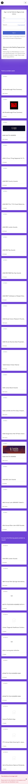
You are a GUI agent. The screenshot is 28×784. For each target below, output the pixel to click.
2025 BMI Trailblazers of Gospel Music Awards (14, 296)
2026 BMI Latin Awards (9, 479)
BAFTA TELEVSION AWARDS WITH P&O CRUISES (14, 604)
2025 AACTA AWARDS (9, 135)
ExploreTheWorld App (8, 719)
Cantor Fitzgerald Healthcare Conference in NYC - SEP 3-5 (14, 627)
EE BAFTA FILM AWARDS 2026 (11, 696)
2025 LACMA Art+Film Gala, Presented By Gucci (14, 410)
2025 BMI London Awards (9, 227)
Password (5, 24)
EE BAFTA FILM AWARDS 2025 (11, 673)
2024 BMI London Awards (9, 558)
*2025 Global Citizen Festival (10, 365)
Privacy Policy (16, 36)
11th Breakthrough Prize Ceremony (12, 89)
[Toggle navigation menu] (25, 2)
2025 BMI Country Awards (10, 181)
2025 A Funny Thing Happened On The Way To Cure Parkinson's (14, 158)
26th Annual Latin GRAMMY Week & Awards (14, 502)
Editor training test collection (10, 650)
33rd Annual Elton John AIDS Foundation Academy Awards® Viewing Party (14, 525)
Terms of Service (18, 38)
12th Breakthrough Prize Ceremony (12, 112)
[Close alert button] (26, 779)
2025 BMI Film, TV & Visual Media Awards (14, 204)
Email (4, 17)
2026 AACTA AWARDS (9, 456)
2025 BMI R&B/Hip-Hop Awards (11, 273)
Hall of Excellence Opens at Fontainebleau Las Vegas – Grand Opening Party (14, 765)
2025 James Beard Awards (10, 388)
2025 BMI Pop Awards (8, 250)
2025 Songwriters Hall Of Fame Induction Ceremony (14, 433)
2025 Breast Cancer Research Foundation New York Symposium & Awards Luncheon (14, 319)
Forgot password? (21, 25)
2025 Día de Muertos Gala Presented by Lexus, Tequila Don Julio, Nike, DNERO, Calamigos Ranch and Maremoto (14, 342)
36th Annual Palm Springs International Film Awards (14, 581)
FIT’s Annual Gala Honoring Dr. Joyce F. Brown (14, 742)
